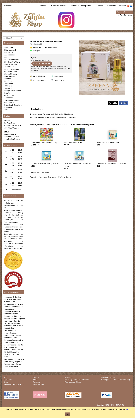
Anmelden (99, 6)
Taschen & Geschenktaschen (12, 99)
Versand (8, 107)
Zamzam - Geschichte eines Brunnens (111, 164)
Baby (7, 57)
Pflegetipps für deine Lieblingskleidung (115, 380)
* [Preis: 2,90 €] (99, 145)
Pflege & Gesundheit (13, 91)
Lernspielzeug (10, 76)
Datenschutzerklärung (72, 382)
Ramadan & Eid (11, 50)
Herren (9, 86)
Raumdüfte (9, 95)
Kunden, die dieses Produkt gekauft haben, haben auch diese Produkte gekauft (62, 125)
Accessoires (10, 55)
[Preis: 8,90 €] (34, 57)
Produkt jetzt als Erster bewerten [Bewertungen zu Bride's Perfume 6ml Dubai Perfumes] (45, 47)
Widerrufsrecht (38, 384)
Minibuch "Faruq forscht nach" (108, 143)
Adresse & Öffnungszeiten (81, 6)
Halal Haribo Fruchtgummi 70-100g (44, 143)
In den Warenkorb (41, 63)
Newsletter (68, 377)
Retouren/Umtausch (59, 6)
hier (20, 248)
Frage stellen (59, 80)
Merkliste (122, 6)
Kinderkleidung (11, 74)
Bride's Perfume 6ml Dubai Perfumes (46, 41)
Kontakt (43, 6)
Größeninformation (107, 377)
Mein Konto (111, 6)
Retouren (36, 382)
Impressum (8, 380)
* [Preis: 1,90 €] (35, 145)
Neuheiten (9, 48)
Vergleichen (58, 76)
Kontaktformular (14, 139)
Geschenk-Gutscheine (13, 105)
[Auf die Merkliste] (37, 76)
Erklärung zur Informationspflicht (76, 380)
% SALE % (9, 52)
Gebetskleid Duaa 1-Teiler (74, 142)
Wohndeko (9, 103)
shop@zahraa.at (10, 134)
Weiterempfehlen (39, 80)
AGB (5, 377)
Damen (10, 83)
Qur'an (8, 93)
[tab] (37, 109)
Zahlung (36, 377)
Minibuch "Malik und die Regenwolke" (45, 164)
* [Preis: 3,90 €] (99, 166)
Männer (8, 79)
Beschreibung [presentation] (37, 109)
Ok (67, 414)
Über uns (8, 110)
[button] (123, 103)
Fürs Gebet (9, 67)
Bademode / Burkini (12, 60)
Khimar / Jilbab (11, 72)
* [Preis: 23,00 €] (67, 145)
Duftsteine (11, 88)
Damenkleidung (11, 64)
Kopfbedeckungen (12, 69)
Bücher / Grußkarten (13, 62)
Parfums (8, 81)
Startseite (8, 6)
